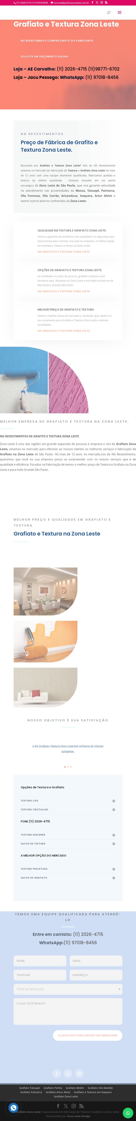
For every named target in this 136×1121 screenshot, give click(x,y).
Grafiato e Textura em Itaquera (93, 1092)
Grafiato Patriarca (31, 1092)
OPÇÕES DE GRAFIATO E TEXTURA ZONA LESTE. (70, 274)
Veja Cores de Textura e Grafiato (89, 551)
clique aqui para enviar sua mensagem (87, 1037)
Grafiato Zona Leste (66, 1096)
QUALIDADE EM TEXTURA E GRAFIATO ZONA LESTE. (72, 235)
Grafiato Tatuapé (29, 1088)
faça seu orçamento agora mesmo (68, 497)
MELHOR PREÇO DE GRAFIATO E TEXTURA (66, 314)
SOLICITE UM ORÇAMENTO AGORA (44, 56)
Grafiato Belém (75, 1088)
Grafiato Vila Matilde (100, 1088)
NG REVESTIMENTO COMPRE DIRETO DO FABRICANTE (57, 40)
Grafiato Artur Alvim (58, 1092)
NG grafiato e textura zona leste (64, 256)
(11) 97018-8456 (39, 2)
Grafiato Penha (53, 1088)
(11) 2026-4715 (23, 2)
